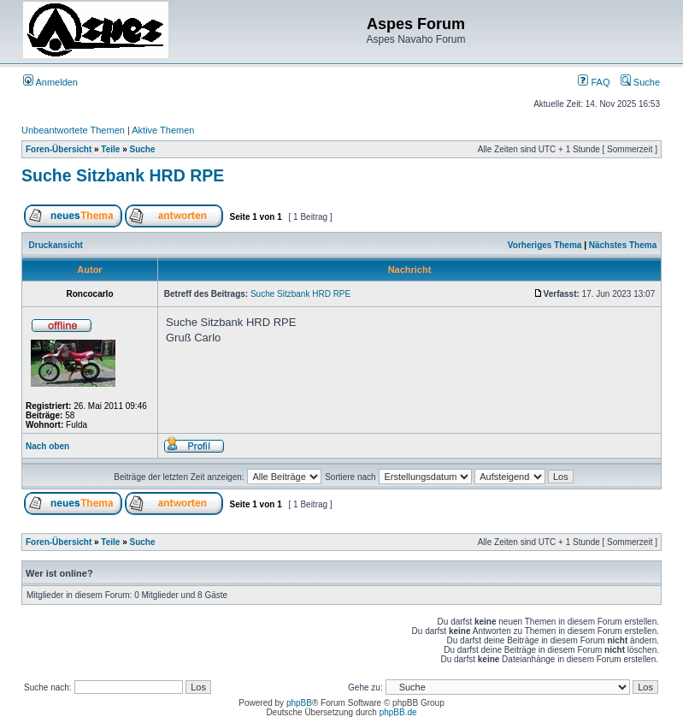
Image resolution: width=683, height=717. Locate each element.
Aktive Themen (163, 130)
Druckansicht (56, 245)
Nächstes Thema (623, 245)
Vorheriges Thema (545, 245)
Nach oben (47, 446)
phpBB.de (398, 712)
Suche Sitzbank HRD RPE (122, 175)
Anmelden (50, 82)
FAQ (593, 82)
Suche (640, 82)
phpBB (299, 703)
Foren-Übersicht (58, 149)
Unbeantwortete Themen (73, 130)
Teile (110, 149)
